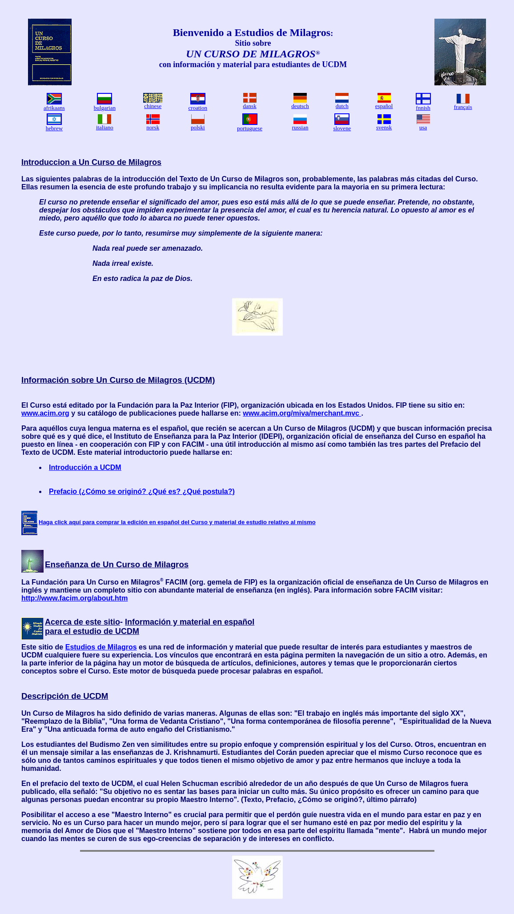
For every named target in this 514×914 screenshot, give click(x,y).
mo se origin (116, 491)
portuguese (249, 128)
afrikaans (54, 107)
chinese (152, 106)
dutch (342, 106)
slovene (342, 128)
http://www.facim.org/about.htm (74, 598)
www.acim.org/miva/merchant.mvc (302, 413)
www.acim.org (45, 413)
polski (198, 127)
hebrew (54, 128)
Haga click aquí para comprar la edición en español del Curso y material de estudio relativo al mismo (177, 522)
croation (198, 107)
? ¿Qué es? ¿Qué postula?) (188, 491)
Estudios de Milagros (101, 647)
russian (300, 127)
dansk (249, 106)
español (384, 106)
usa (423, 127)
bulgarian (105, 107)
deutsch (300, 106)
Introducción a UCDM (85, 467)
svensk (384, 127)
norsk (152, 127)
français (463, 107)
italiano (104, 127)
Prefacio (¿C (70, 491)
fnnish (423, 107)
